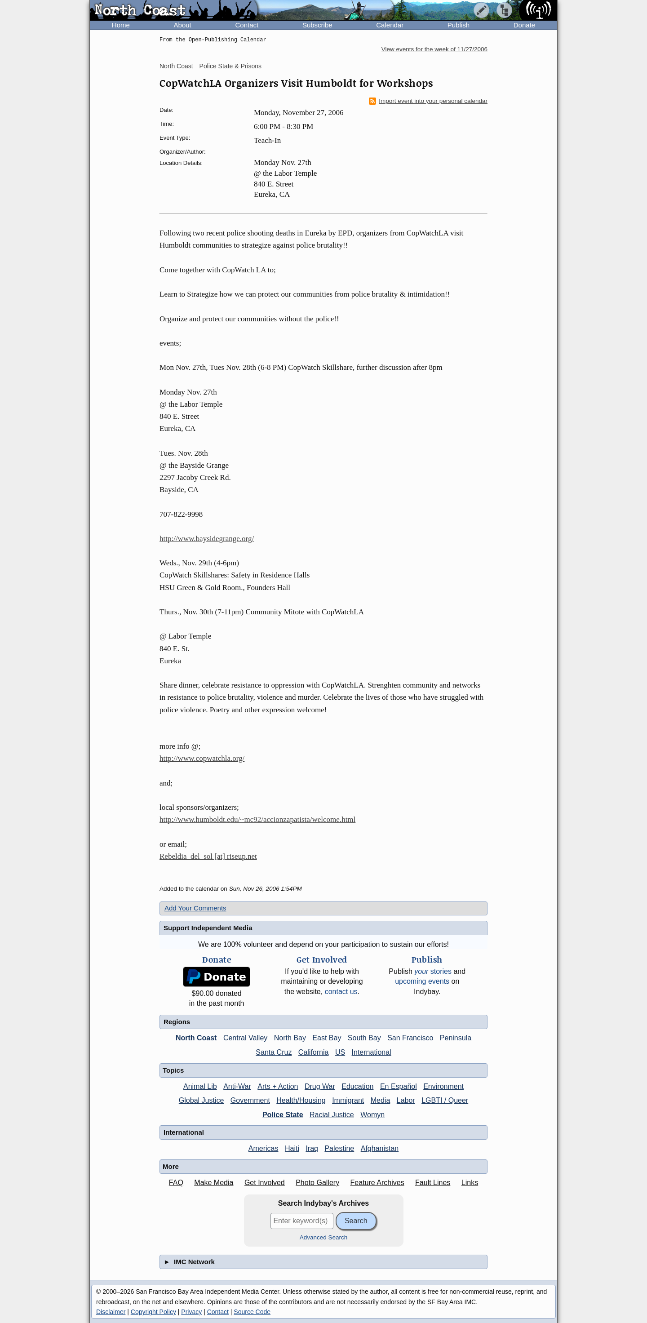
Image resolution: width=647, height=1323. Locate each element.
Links (469, 1182)
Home (121, 25)
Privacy (191, 1311)
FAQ (176, 1182)
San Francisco (410, 1038)
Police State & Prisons (230, 66)
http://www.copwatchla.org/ (202, 758)
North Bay (290, 1038)
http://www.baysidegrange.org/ (207, 538)
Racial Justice (332, 1115)
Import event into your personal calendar (428, 101)
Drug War (320, 1086)
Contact (246, 25)
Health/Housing (300, 1100)
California (313, 1052)
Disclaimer (110, 1311)
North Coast (176, 66)
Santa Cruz (274, 1052)
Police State (282, 1115)
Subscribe (317, 25)
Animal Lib (200, 1086)
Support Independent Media (208, 928)
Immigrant (348, 1100)
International (371, 1052)
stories (433, 971)
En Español (398, 1086)
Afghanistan (380, 1148)
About (182, 25)
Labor (406, 1100)
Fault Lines (432, 1182)
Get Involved (264, 1182)
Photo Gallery (317, 1182)
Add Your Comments (195, 908)
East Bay (326, 1038)
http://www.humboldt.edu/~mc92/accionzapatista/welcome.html (257, 819)
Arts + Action (277, 1086)
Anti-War (237, 1086)
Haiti (292, 1148)
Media (380, 1100)
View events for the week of (434, 49)
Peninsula (455, 1038)
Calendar (389, 25)
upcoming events (422, 981)
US (340, 1052)
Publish (459, 25)
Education (357, 1086)
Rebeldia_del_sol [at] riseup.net (208, 856)
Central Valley (245, 1038)
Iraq (312, 1148)
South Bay (364, 1038)
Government (250, 1100)
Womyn (372, 1115)
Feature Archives (377, 1182)
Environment (443, 1086)
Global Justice (201, 1100)
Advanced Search (324, 1237)
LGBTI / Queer (444, 1100)
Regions (177, 1022)
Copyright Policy (153, 1311)
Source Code (252, 1311)
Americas (263, 1148)
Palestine (339, 1148)
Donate (524, 25)
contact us (341, 991)
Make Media (213, 1182)
